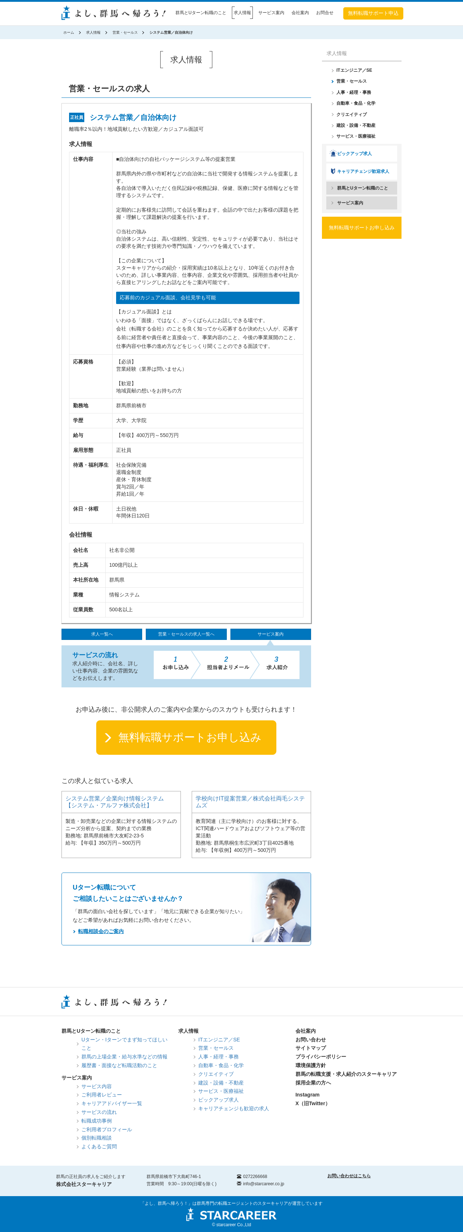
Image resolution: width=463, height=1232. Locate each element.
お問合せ (325, 12)
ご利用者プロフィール (106, 1129)
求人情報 (242, 12)
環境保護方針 (311, 1065)
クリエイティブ (351, 114)
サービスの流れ (99, 1112)
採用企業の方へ (313, 1083)
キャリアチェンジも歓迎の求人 (233, 1108)
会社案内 (300, 12)
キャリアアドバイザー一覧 (111, 1103)
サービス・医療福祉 (355, 136)
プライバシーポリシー (321, 1057)
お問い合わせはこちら (349, 1175)
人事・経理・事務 (353, 92)
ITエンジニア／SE (354, 70)
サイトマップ (311, 1048)
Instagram (308, 1095)
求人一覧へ (102, 634)
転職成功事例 (96, 1121)
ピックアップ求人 (354, 153)
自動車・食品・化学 (355, 103)
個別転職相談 (96, 1138)
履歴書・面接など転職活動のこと (119, 1065)
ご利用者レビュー (101, 1095)
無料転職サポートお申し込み (190, 737)
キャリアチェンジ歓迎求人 (363, 171)
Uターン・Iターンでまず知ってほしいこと (124, 1044)
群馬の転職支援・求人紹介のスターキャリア (346, 1074)
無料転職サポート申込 (373, 13)
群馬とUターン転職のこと (200, 12)
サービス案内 (271, 12)
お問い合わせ (311, 1039)
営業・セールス (125, 32)
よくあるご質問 (99, 1146)
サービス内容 (96, 1086)
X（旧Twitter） (313, 1103)
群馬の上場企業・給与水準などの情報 (124, 1057)
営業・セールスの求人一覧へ (186, 634)
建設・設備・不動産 (355, 125)
